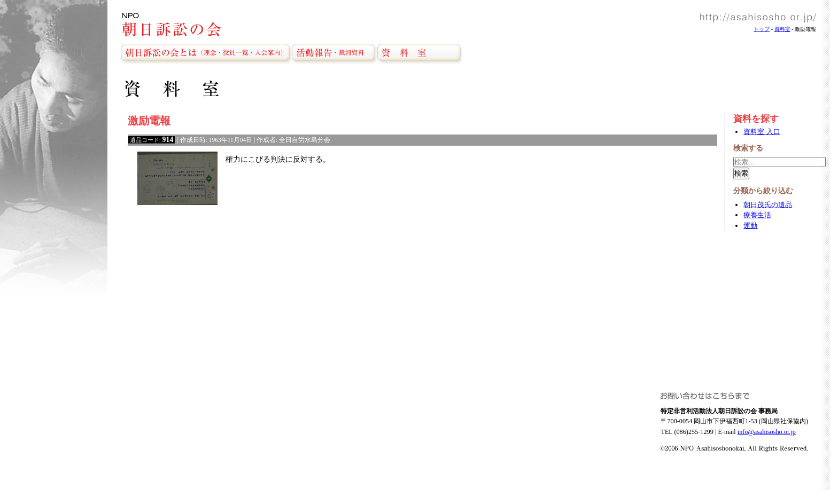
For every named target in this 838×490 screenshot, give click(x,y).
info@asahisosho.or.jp (767, 432)
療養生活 (757, 215)
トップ (762, 29)
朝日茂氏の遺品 (767, 205)
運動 (750, 226)
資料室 (782, 29)
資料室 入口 (761, 132)
